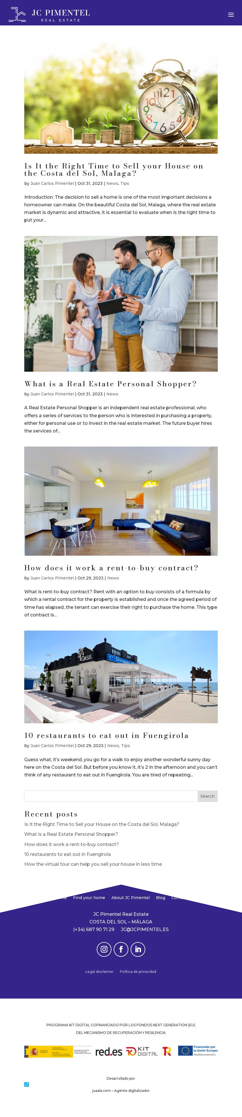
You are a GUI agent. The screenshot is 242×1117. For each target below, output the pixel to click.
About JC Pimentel (130, 898)
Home (60, 898)
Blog (160, 898)
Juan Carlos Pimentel (52, 183)
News (112, 183)
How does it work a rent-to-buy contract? (111, 567)
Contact (179, 898)
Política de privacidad (138, 972)
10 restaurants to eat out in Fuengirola (106, 735)
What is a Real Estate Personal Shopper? (110, 383)
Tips (124, 183)
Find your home (89, 898)
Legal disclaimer (99, 972)
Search (208, 796)
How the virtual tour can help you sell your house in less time (93, 864)
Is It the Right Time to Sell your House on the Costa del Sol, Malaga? (114, 169)
